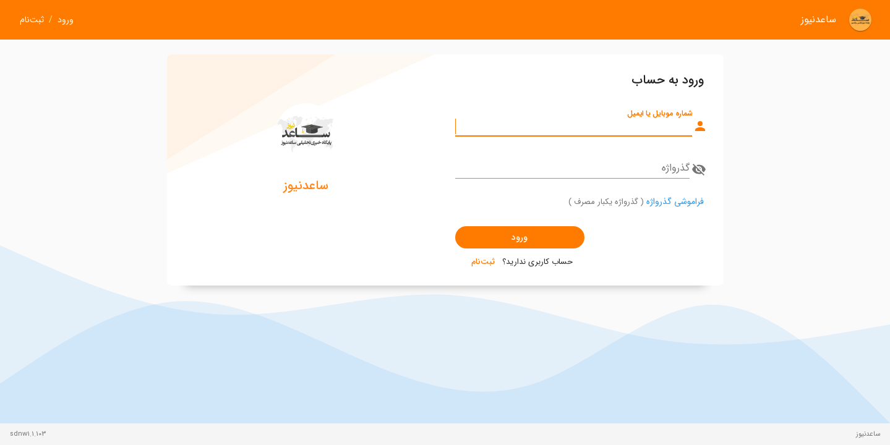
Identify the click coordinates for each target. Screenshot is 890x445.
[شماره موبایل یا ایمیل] (573, 126)
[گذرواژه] (572, 168)
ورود (66, 20)
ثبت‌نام (32, 20)
